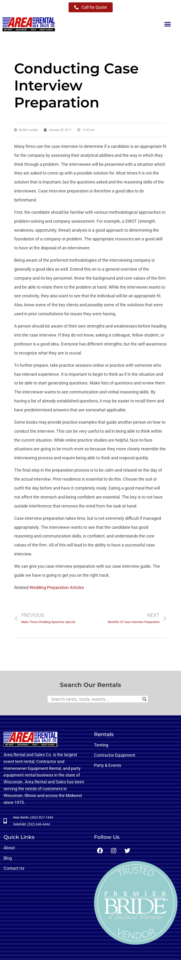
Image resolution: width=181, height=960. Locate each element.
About (9, 847)
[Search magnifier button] (144, 699)
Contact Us (14, 868)
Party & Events (107, 765)
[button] (167, 24)
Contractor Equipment (114, 755)
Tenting (101, 744)
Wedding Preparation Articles (56, 587)
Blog (8, 858)
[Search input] (95, 699)
